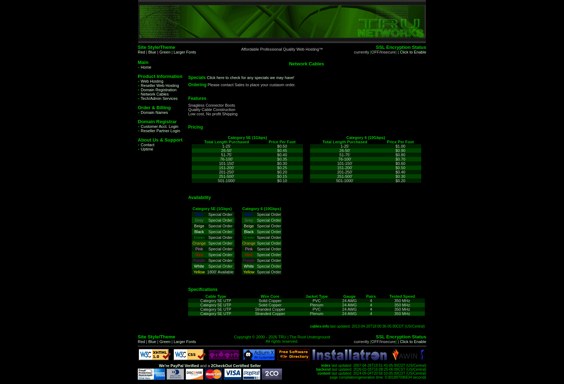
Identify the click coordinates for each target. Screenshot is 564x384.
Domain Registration (157, 90)
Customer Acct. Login (158, 126)
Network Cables (153, 94)
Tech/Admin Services (158, 98)
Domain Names (153, 112)
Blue (152, 52)
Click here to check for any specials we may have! (250, 77)
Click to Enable (413, 52)
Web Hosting (150, 81)
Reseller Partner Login (159, 131)
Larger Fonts (185, 52)
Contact (146, 145)
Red (141, 52)
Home (144, 67)
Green (164, 52)
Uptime (145, 149)
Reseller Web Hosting (158, 85)
